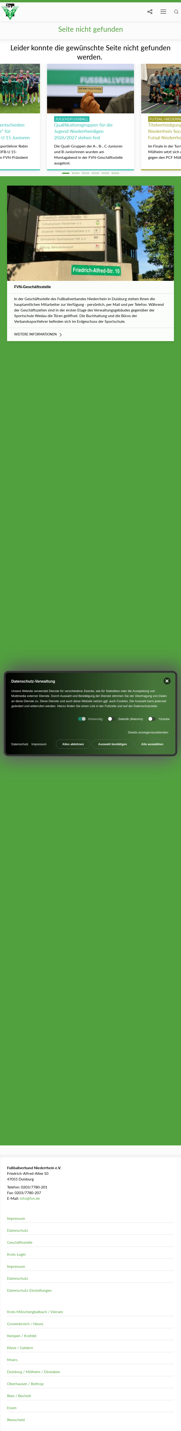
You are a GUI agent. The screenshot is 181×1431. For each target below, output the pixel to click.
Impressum (38, 742)
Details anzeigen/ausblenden (148, 731)
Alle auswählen (152, 742)
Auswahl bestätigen (112, 742)
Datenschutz (19, 742)
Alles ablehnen (73, 742)
